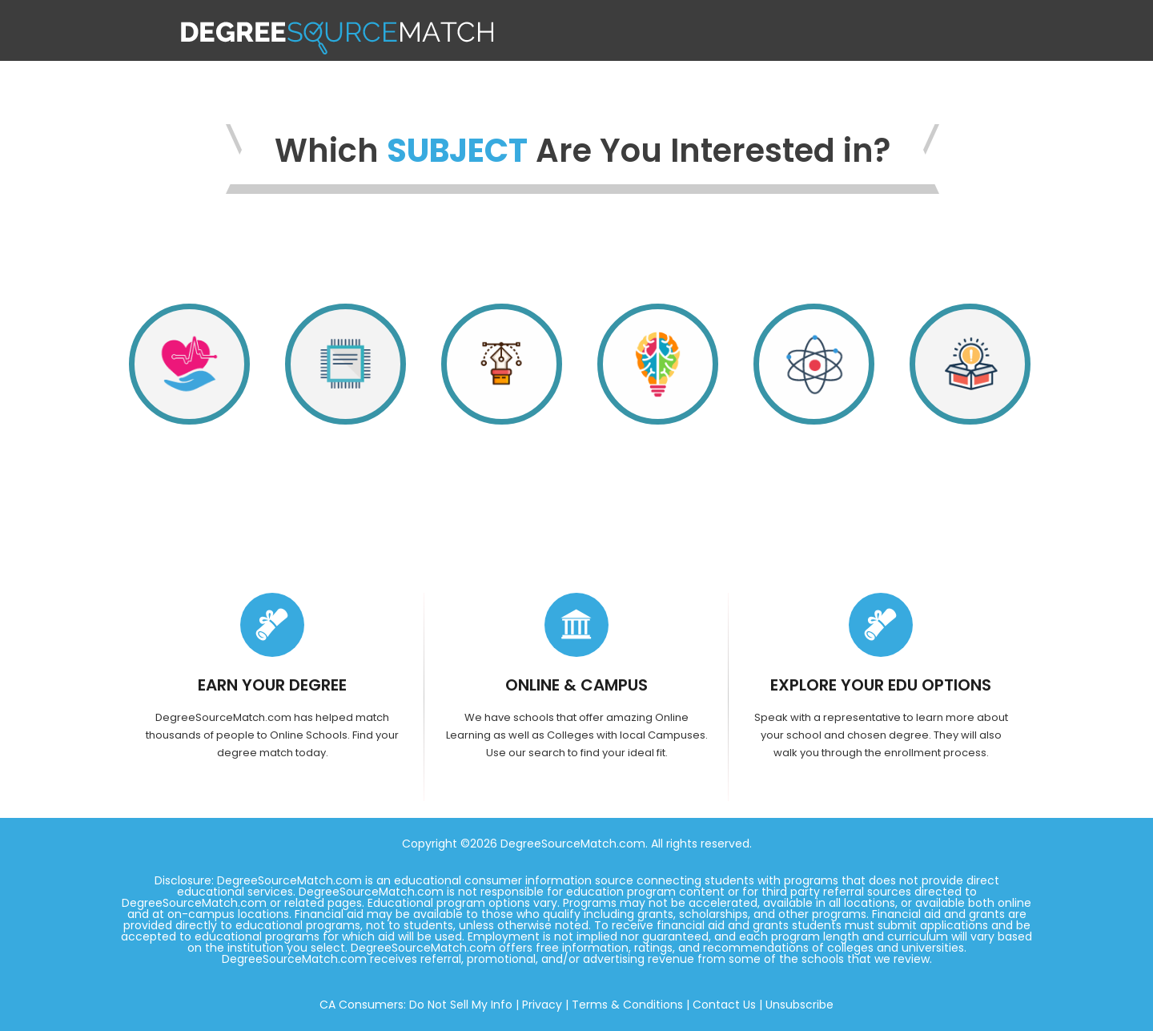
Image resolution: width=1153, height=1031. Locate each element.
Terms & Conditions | (630, 1005)
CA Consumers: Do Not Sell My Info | (419, 1005)
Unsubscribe (799, 1005)
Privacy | (545, 1005)
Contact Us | (727, 1005)
